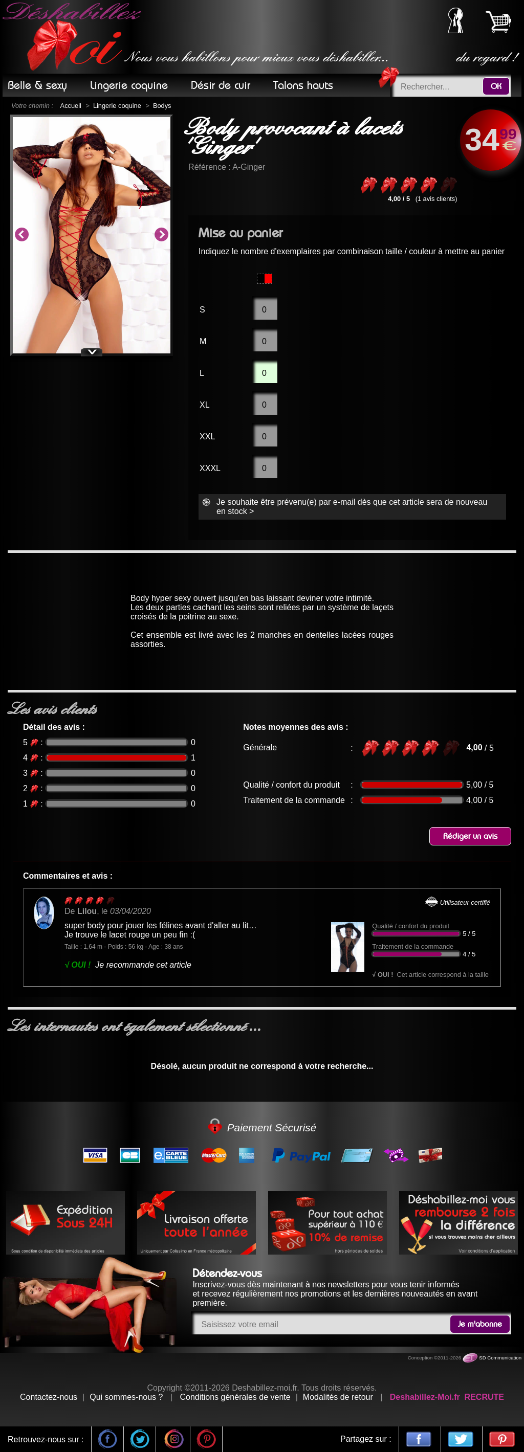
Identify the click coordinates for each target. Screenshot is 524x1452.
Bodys (162, 105)
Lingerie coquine (117, 105)
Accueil (70, 105)
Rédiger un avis (470, 836)
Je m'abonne (480, 1324)
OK (496, 86)
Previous (21, 235)
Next (161, 235)
